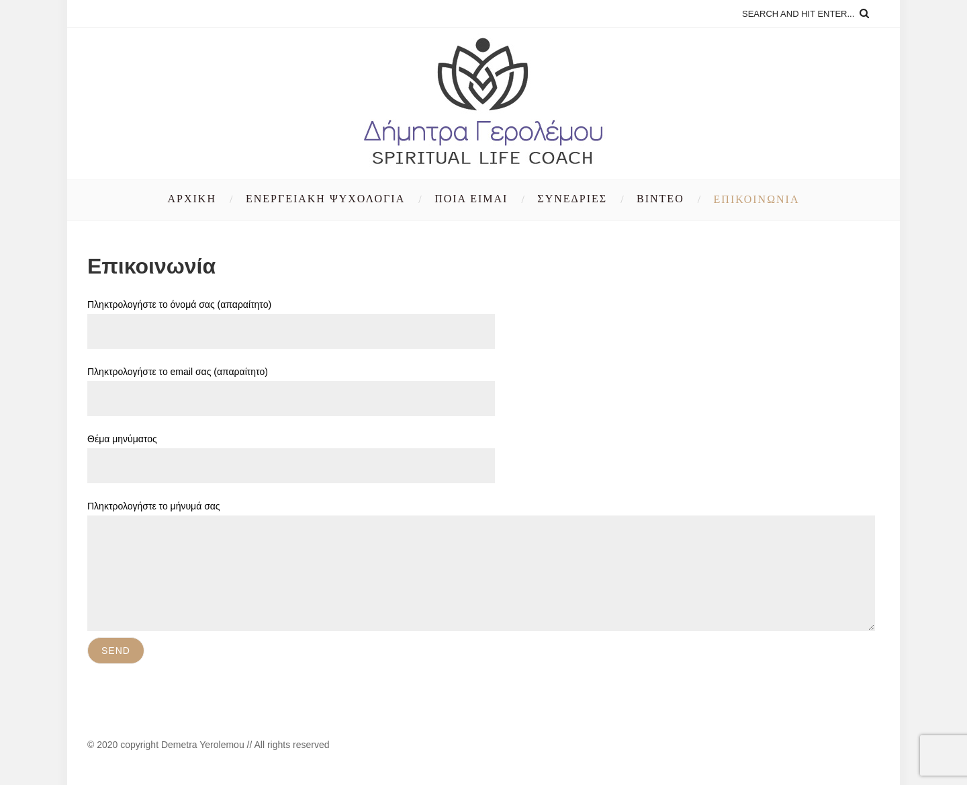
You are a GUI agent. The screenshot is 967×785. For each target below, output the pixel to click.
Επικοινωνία (757, 199)
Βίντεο (660, 198)
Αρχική (192, 198)
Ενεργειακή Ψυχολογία (325, 198)
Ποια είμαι (471, 198)
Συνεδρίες (572, 198)
